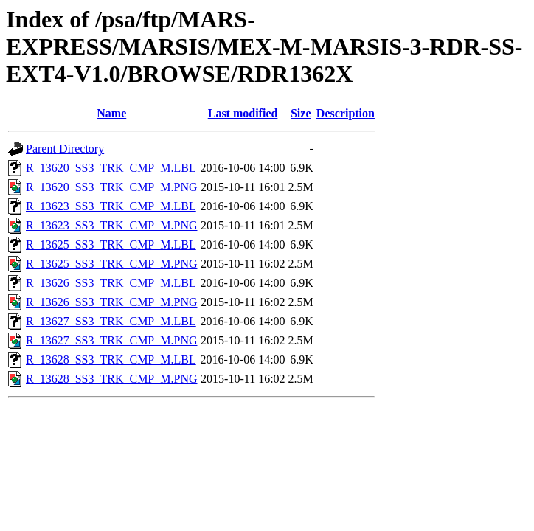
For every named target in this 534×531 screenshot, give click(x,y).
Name (111, 113)
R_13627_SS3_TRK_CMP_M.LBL (111, 321)
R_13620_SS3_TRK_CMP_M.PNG (112, 187)
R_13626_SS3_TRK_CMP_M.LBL (111, 283)
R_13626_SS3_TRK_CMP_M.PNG (112, 302)
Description (345, 113)
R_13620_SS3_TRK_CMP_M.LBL (111, 168)
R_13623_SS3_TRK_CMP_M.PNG (112, 225)
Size (301, 113)
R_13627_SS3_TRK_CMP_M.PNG (112, 340)
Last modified (243, 113)
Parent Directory (65, 148)
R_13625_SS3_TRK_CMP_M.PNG (112, 263)
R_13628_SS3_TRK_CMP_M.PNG (112, 378)
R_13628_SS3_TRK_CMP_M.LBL (111, 359)
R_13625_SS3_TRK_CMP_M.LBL (111, 244)
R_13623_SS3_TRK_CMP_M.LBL (111, 206)
